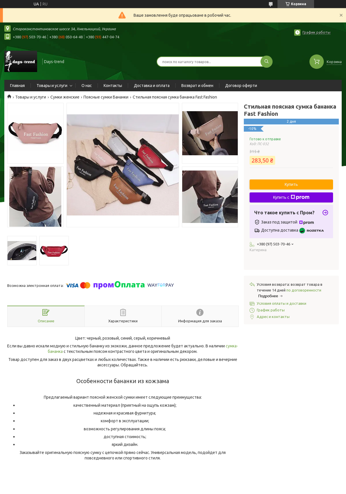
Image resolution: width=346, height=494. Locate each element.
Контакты (113, 86)
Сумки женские (64, 97)
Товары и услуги (52, 86)
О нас (86, 86)
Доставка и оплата (152, 86)
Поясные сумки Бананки (105, 97)
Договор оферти (241, 86)
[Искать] (267, 62)
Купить (291, 184)
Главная (17, 86)
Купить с (291, 197)
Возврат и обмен (197, 86)
